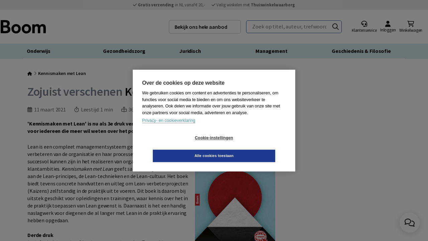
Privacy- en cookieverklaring (168, 129)
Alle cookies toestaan (254, 147)
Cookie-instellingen (174, 147)
